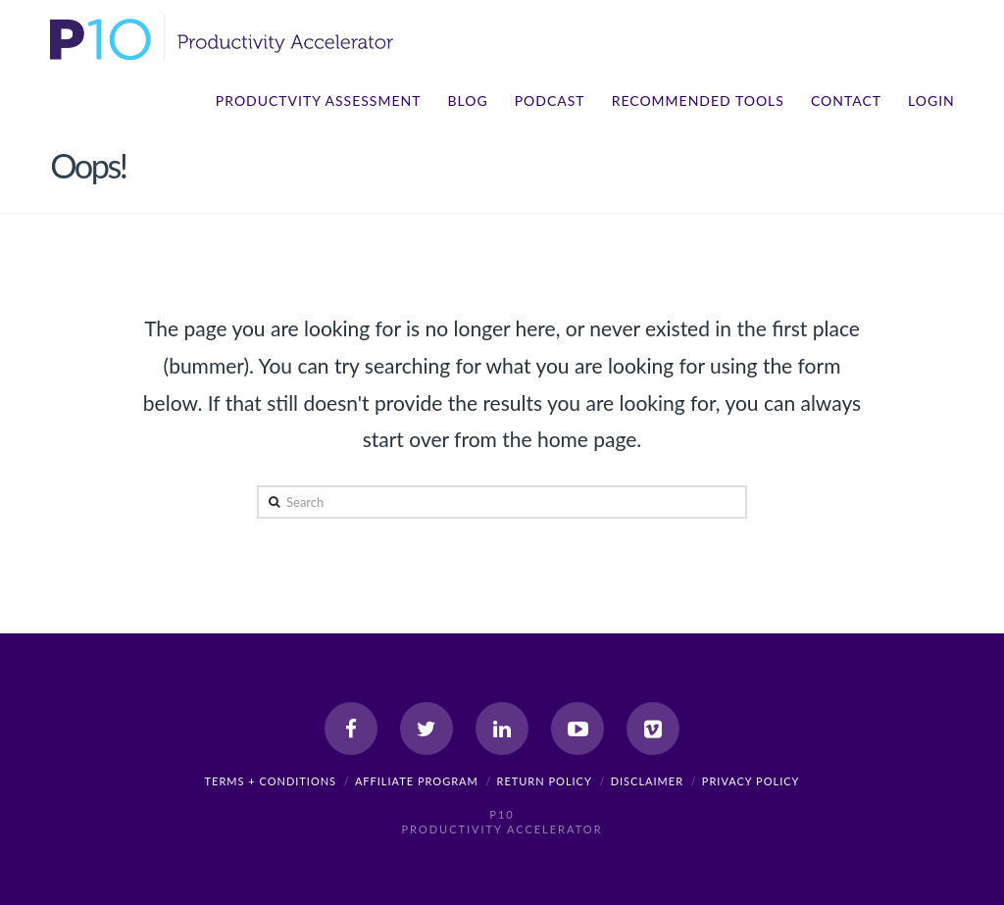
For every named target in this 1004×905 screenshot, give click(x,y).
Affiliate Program (416, 781)
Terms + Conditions (271, 781)
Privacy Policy (751, 781)
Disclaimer (647, 781)
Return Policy (544, 781)
